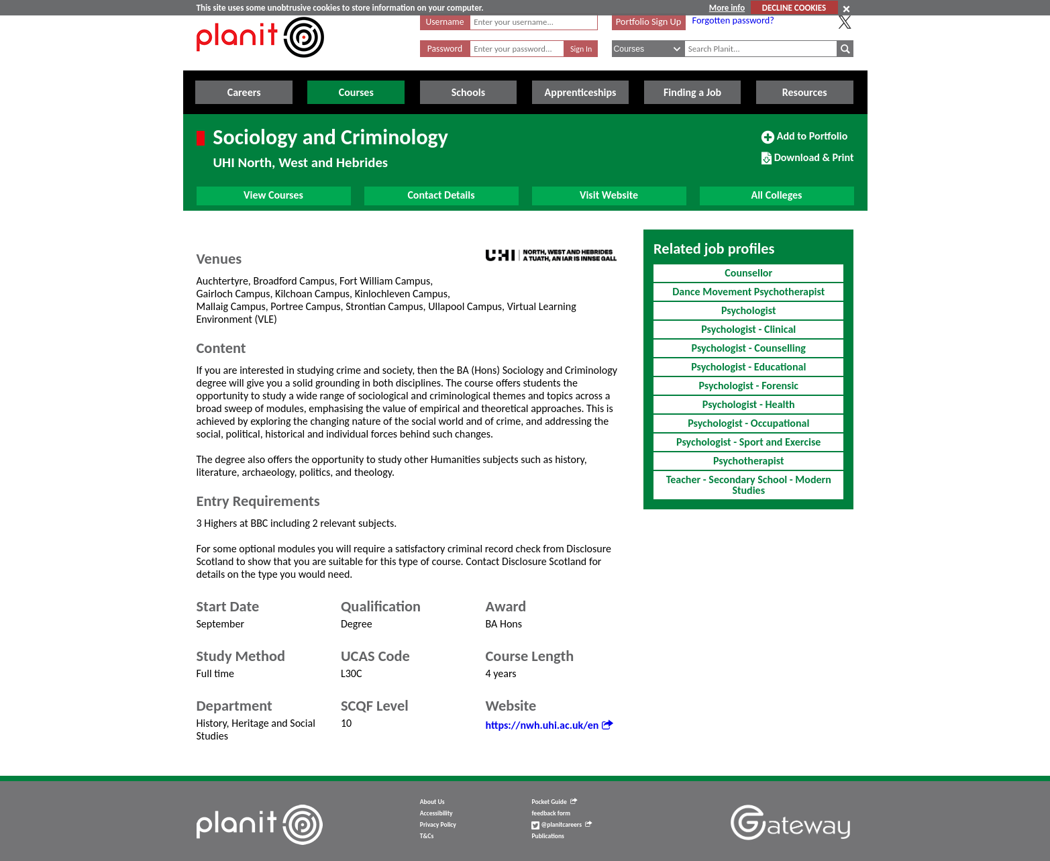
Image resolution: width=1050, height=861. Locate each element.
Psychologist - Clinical (748, 329)
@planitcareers (561, 825)
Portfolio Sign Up (649, 21)
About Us (432, 802)
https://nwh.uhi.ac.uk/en (549, 725)
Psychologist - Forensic (748, 385)
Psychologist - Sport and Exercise (748, 442)
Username (445, 22)
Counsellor (748, 272)
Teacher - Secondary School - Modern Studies (748, 485)
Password (444, 48)
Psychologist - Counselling (749, 348)
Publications (547, 836)
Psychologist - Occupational (748, 423)
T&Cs (426, 836)
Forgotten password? (733, 20)
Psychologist (748, 310)
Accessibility (436, 813)
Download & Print (807, 163)
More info (727, 8)
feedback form (550, 813)
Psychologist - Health (748, 404)
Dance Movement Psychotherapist (748, 291)
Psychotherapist (748, 460)
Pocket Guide (553, 802)
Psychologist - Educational (748, 366)
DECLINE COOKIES (794, 8)
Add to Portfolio (804, 141)
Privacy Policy (438, 825)
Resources (804, 92)
